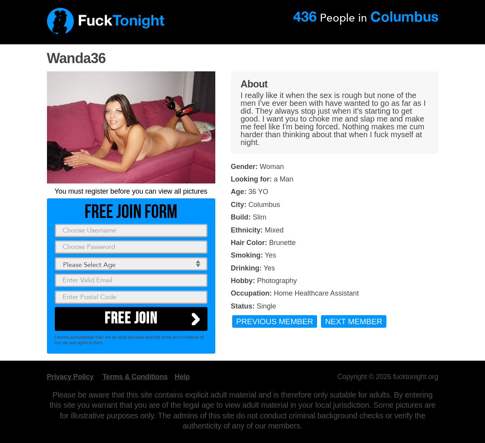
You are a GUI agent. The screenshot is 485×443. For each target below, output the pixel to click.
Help (182, 377)
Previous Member (274, 321)
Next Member (353, 321)
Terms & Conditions (135, 377)
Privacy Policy (70, 377)
